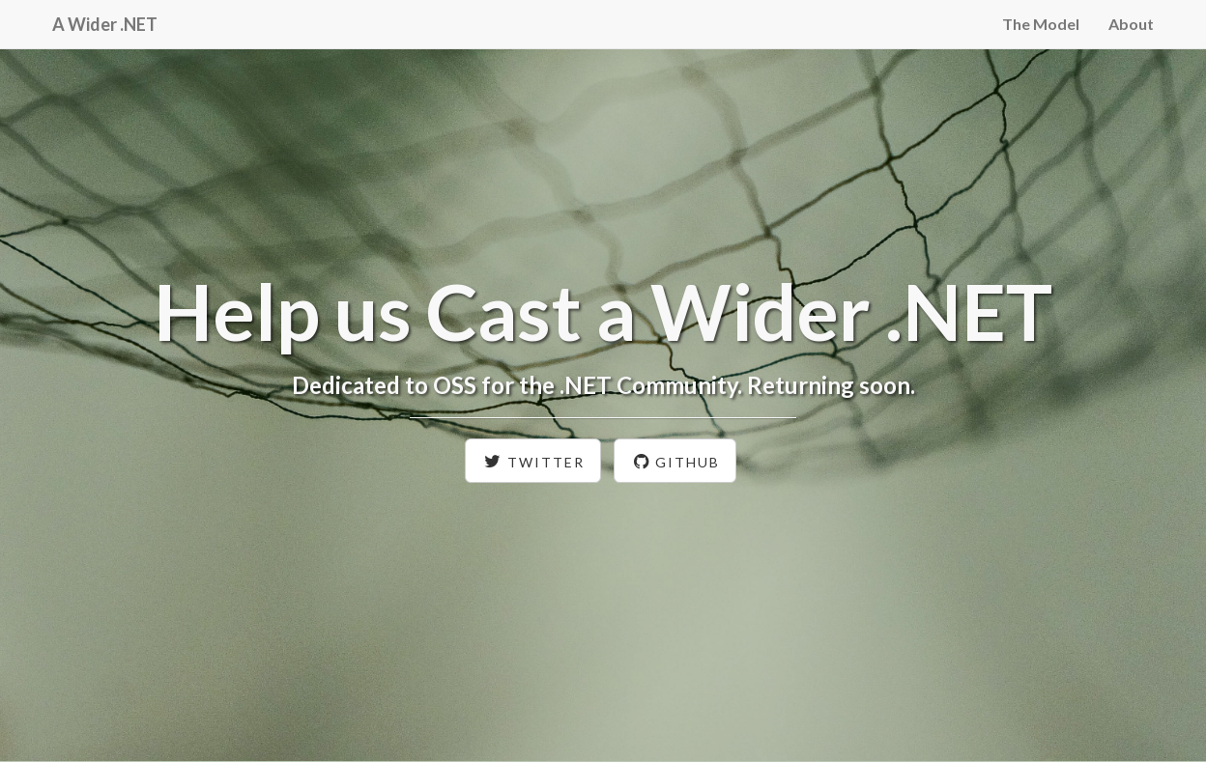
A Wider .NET (105, 24)
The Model (1040, 23)
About (1131, 23)
